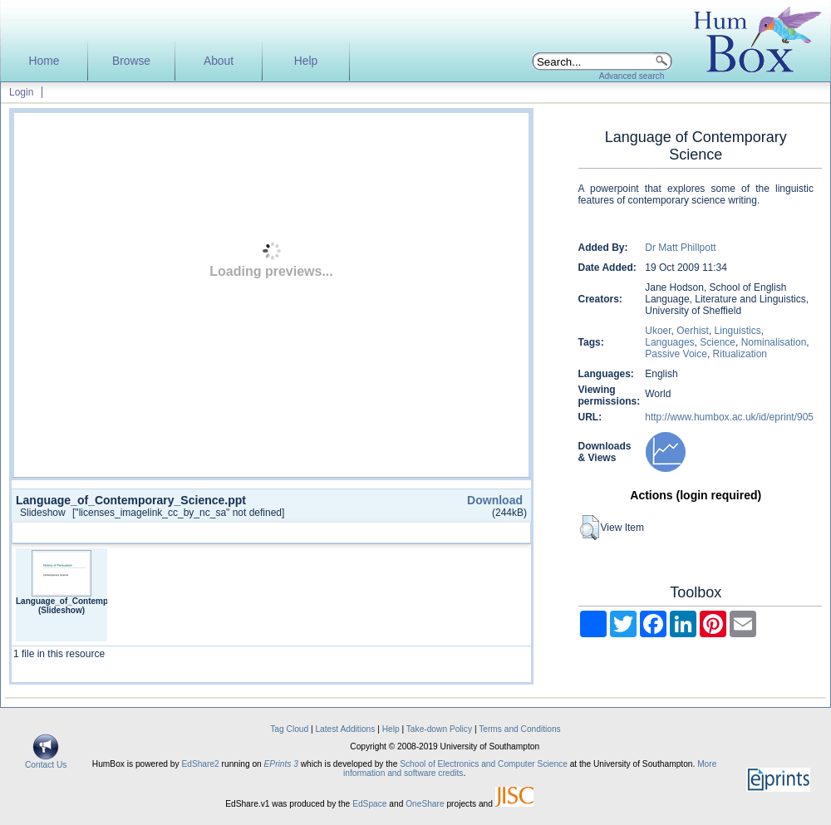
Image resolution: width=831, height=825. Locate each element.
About (219, 61)
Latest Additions (345, 729)
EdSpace (369, 803)
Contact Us (45, 761)
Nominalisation (774, 342)
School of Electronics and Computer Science (484, 764)
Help (305, 61)
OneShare (425, 803)
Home (44, 61)
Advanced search (632, 76)
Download (495, 500)
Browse (131, 61)
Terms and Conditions (520, 729)
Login (21, 92)
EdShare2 (200, 764)
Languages (669, 342)
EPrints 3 (281, 764)
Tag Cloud (289, 729)
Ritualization (740, 354)
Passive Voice (676, 354)
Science (717, 342)
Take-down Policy (439, 729)
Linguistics (738, 330)
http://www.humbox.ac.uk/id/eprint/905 (729, 417)
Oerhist (692, 330)
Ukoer (658, 330)
